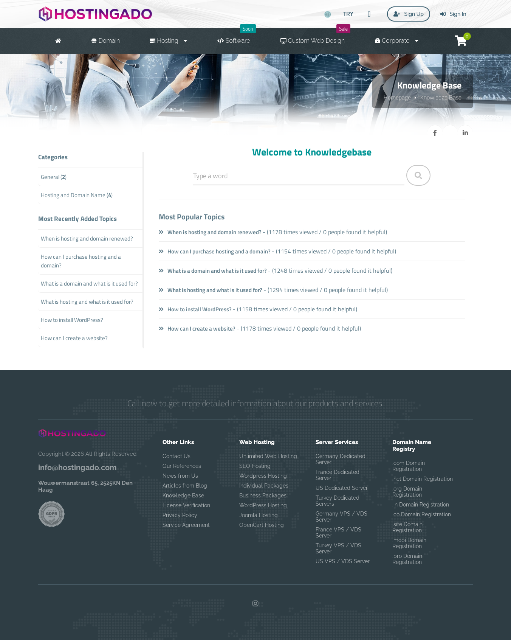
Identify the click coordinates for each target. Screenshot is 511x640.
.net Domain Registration (422, 479)
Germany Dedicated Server (340, 459)
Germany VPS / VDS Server (341, 517)
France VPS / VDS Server (338, 533)
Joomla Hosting (258, 515)
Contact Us (176, 456)
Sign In (453, 14)
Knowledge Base (440, 97)
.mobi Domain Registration (409, 543)
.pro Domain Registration (407, 559)
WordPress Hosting (263, 505)
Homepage (397, 97)
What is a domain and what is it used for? (213, 270)
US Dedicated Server (342, 488)
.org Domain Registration (407, 492)
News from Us (180, 476)
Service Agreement (186, 525)
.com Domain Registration (408, 466)
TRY (348, 13)
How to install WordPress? (195, 309)
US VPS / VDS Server (343, 561)
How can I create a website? (197, 328)
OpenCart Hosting (261, 525)
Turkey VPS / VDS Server (338, 548)
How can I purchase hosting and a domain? (215, 251)
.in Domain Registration (420, 505)
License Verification (186, 505)
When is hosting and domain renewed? (210, 232)
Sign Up (408, 14)
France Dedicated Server (337, 475)
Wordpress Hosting (263, 476)
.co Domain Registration (421, 514)
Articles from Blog (185, 486)
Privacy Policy (180, 515)
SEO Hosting (255, 466)
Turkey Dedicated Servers (337, 501)
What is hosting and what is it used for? (210, 290)
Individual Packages (263, 486)
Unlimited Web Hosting (268, 456)
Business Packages (262, 495)
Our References (182, 466)
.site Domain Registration (407, 527)
